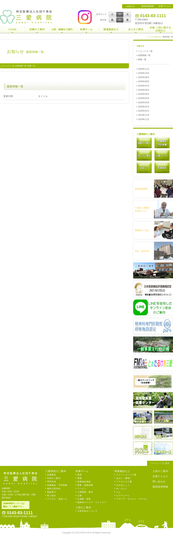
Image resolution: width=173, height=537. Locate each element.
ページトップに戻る (160, 463)
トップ (149, 37)
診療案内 (51, 475)
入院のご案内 (83, 507)
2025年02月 (143, 106)
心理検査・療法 (85, 492)
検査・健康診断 (85, 485)
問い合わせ (159, 481)
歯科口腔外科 (54, 488)
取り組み (51, 495)
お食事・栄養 (84, 499)
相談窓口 (51, 492)
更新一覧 (31, 66)
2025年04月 (143, 98)
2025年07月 (143, 86)
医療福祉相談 (84, 481)
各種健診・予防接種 (57, 485)
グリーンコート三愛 (126, 475)
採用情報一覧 (21, 66)
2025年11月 (143, 69)
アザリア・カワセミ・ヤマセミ (132, 499)
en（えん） (122, 488)
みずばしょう (123, 485)
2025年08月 (143, 81)
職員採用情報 (147, 6)
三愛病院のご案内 (55, 471)
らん (118, 492)
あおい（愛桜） (124, 478)
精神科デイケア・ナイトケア (92, 502)
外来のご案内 (54, 478)
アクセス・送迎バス (57, 499)
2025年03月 (143, 102)
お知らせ (130, 6)
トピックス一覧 (8, 66)
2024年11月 (143, 119)
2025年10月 (143, 73)
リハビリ (81, 488)
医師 (79, 475)
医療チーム (82, 471)
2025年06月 (143, 90)
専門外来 (51, 481)
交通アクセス (164, 6)
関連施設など (122, 471)
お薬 (79, 495)
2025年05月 (143, 94)
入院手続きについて (87, 511)
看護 (79, 478)
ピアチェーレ (123, 495)
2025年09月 (143, 77)
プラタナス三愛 (124, 481)
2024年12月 (143, 115)
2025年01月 (143, 111)
